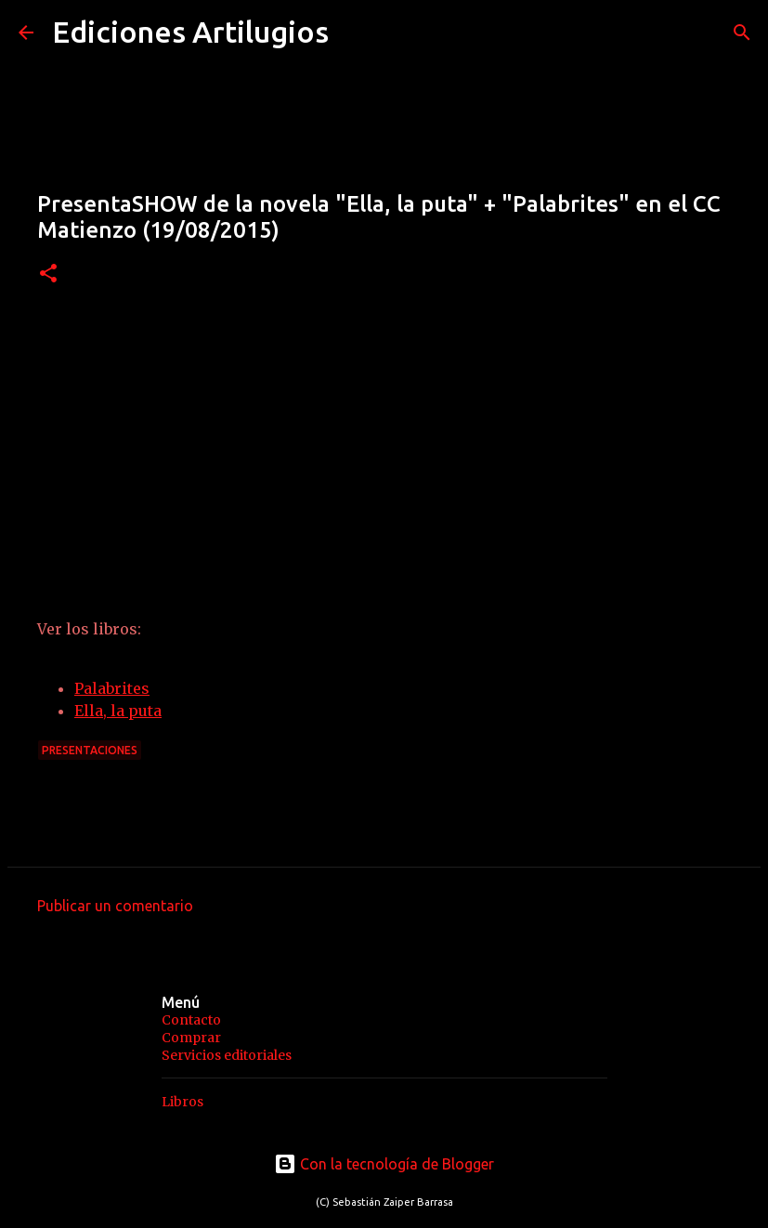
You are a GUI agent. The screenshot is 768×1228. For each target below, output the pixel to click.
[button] (48, 274)
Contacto (191, 1020)
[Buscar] (742, 32)
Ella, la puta (118, 710)
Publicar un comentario (115, 905)
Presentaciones (89, 750)
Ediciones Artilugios (190, 31)
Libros (182, 1101)
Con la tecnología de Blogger (384, 1164)
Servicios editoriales (227, 1055)
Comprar (191, 1037)
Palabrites (112, 688)
